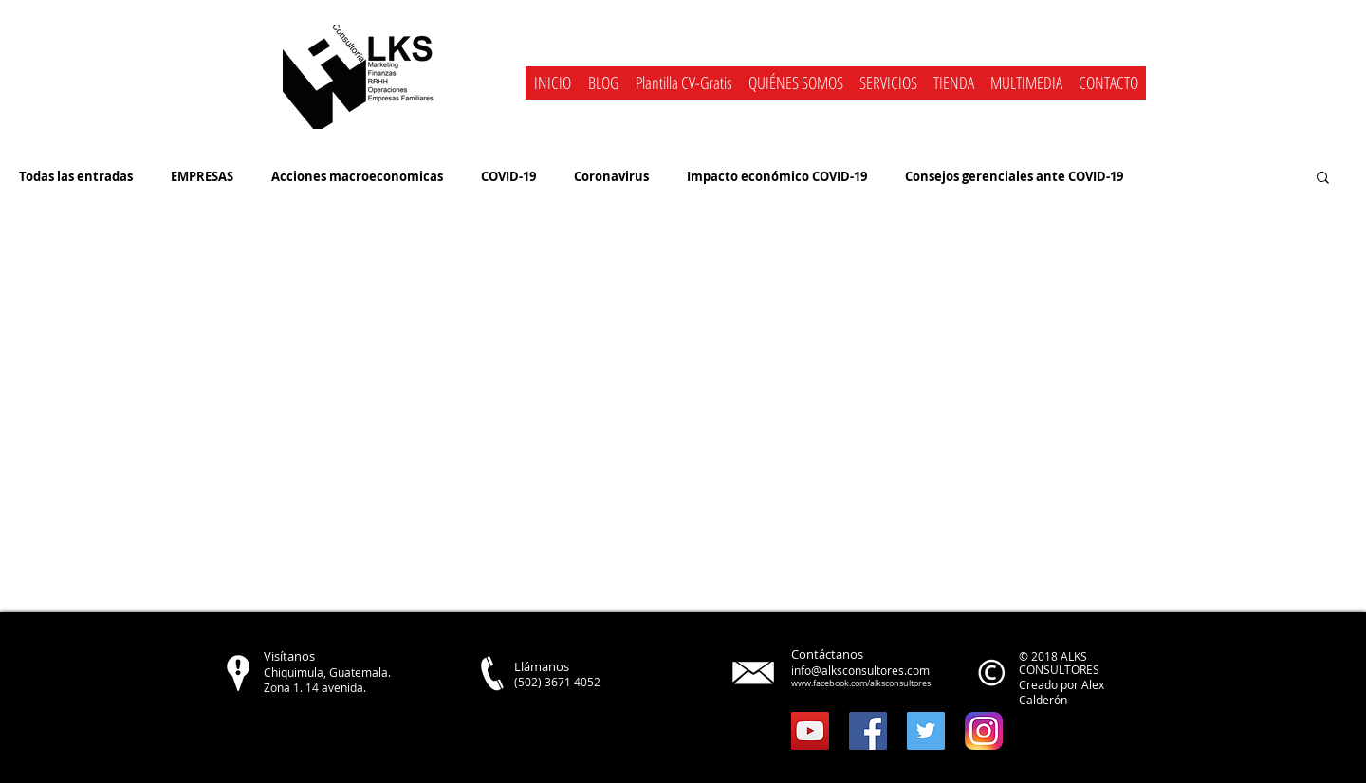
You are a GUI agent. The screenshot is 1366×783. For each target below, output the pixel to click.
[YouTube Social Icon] (810, 731)
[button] (888, 83)
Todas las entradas (76, 176)
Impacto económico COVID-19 (777, 176)
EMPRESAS (202, 176)
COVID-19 (508, 176)
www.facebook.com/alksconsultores (861, 683)
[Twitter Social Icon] (926, 731)
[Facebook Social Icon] (868, 731)
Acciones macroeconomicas (357, 176)
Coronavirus (611, 176)
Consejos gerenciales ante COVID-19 (1014, 176)
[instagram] (984, 731)
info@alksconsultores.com (860, 670)
